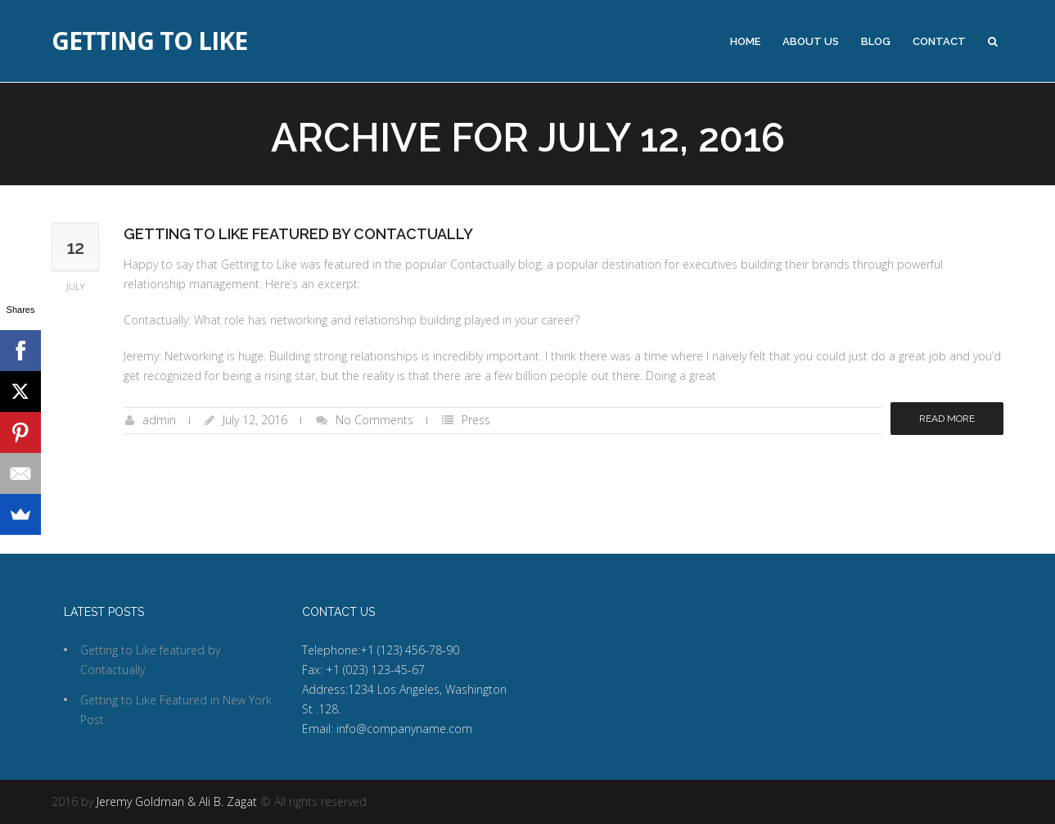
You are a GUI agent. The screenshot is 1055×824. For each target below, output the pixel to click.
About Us (810, 41)
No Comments (374, 420)
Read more (947, 418)
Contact (939, 41)
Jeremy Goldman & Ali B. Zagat (177, 801)
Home (745, 41)
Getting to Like (149, 41)
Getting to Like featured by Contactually (298, 233)
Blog (875, 41)
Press (476, 420)
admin (159, 420)
